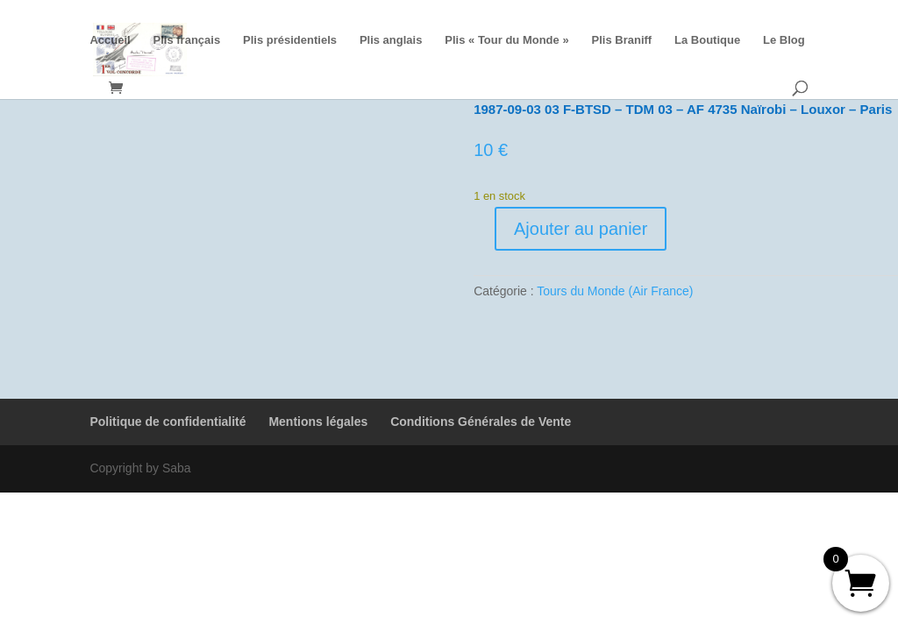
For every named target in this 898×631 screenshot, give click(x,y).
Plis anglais (391, 40)
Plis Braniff (622, 40)
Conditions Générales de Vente (480, 422)
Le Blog (784, 40)
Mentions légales (317, 422)
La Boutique (707, 40)
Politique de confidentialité (167, 422)
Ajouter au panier (580, 228)
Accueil (109, 40)
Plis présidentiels (290, 40)
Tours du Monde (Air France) (615, 291)
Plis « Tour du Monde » (506, 40)
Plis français (187, 40)
